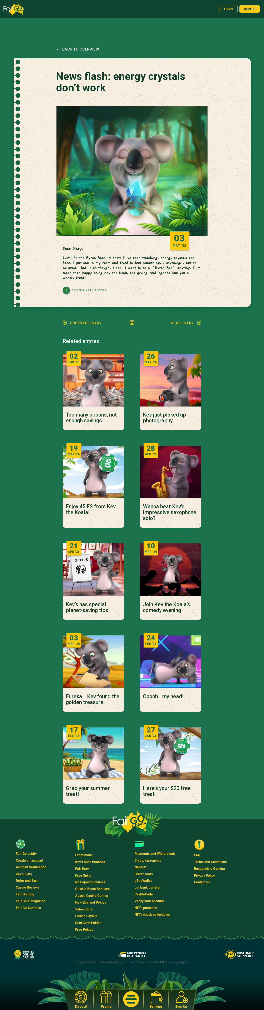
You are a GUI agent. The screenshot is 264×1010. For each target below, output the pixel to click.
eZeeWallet (143, 881)
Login (228, 9)
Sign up (249, 9)
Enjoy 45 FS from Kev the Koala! (91, 509)
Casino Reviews (27, 887)
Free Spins (83, 875)
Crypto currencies (148, 860)
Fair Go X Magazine (30, 901)
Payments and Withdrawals (155, 854)
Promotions (84, 855)
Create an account (29, 860)
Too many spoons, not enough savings (91, 418)
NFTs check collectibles (152, 915)
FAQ (197, 855)
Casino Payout (86, 916)
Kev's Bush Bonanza (90, 862)
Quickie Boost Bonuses (92, 889)
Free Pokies (84, 930)
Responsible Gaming (209, 869)
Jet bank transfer (148, 887)
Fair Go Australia (28, 908)
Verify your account (149, 901)
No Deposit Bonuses (90, 882)
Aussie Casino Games (91, 896)
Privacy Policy (204, 875)
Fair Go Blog (25, 894)
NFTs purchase (146, 908)
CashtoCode (144, 894)
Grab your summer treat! (88, 791)
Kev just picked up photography (164, 418)
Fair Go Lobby (26, 854)
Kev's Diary (24, 874)
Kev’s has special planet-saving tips (87, 607)
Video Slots (83, 909)
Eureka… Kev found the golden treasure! (92, 699)
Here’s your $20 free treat (167, 791)
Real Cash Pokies (88, 923)
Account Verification (31, 867)
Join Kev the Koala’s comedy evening (166, 607)
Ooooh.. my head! (163, 696)
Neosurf (141, 867)
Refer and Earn (27, 881)
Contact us (202, 882)
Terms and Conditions (210, 862)
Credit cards (144, 874)
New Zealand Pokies (90, 902)
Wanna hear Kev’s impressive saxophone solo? (169, 512)
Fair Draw (82, 869)
